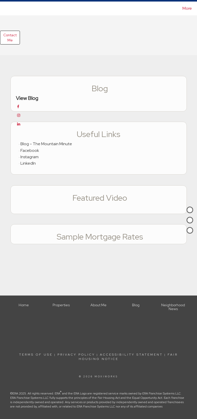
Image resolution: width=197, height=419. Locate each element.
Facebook (29, 150)
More (187, 8)
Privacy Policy (76, 355)
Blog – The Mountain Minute (46, 143)
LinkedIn (28, 163)
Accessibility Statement (131, 355)
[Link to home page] (5, 8)
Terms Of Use (36, 355)
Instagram (29, 157)
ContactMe (10, 37)
